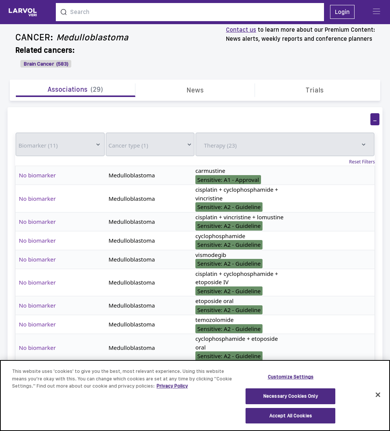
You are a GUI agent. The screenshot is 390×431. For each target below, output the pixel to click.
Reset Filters (362, 162)
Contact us (241, 29)
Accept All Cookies (290, 419)
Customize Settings (290, 381)
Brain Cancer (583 (45, 64)
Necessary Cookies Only (290, 400)
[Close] (378, 398)
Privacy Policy (172, 390)
